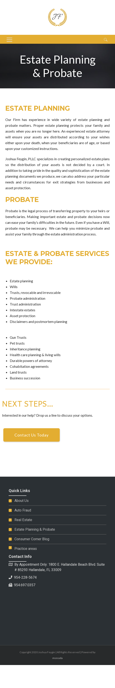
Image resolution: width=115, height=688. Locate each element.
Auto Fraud (22, 510)
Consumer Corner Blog (31, 539)
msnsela (57, 658)
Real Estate (23, 520)
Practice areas (25, 549)
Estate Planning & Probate (34, 529)
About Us (21, 501)
